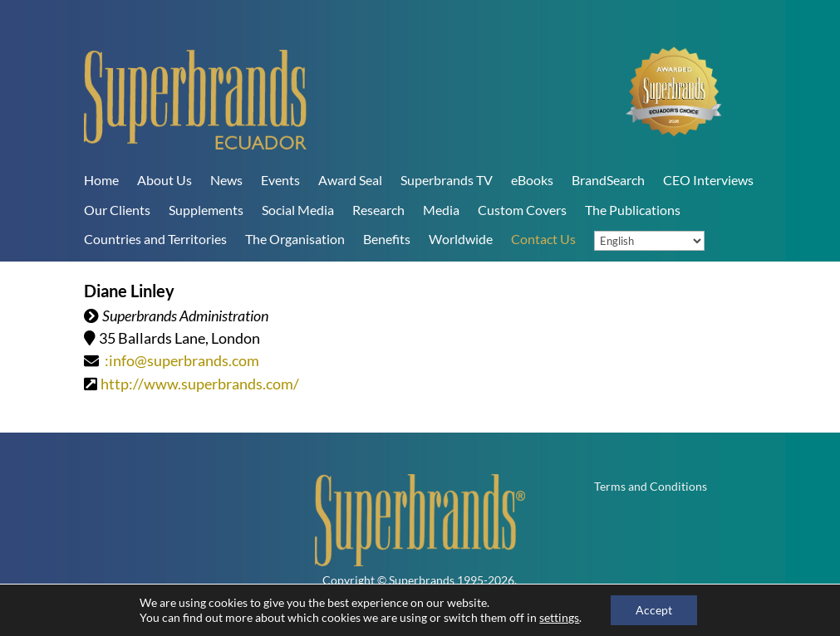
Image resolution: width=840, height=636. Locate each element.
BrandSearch (608, 180)
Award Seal (350, 180)
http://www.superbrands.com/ (200, 383)
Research (378, 210)
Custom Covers (522, 210)
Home (101, 180)
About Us (164, 180)
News (226, 180)
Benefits (386, 239)
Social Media (298, 210)
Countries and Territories (155, 239)
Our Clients (117, 210)
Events (280, 180)
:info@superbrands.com (182, 360)
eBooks (532, 180)
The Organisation (295, 239)
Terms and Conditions (650, 487)
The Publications (632, 210)
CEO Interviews (708, 180)
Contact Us (543, 239)
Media (441, 210)
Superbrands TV (446, 180)
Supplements (206, 210)
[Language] (649, 241)
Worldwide (461, 239)
